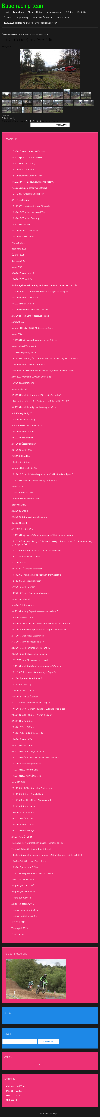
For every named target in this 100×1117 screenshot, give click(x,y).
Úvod (6, 12)
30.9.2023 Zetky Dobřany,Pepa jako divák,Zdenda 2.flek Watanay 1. (43, 370)
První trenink (17, 934)
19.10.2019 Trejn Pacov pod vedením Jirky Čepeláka (36, 574)
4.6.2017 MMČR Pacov (22, 818)
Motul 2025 (16, 267)
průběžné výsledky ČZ (22, 413)
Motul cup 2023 (19, 486)
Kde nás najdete (53, 12)
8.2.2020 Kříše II (19, 523)
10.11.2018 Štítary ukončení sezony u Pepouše (33, 672)
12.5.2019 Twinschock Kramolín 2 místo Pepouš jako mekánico (41, 623)
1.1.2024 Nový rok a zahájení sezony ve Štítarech (34, 340)
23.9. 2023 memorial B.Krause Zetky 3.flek (31, 376)
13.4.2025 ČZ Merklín (43, 17)
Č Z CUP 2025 (17, 254)
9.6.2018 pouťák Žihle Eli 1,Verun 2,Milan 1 (31, 714)
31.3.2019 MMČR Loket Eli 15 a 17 (27, 641)
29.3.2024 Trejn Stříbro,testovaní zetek (30, 315)
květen (35, 1064)
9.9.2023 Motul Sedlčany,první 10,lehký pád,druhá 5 (36, 395)
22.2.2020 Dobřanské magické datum (29, 517)
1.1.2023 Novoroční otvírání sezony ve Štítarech (34, 480)
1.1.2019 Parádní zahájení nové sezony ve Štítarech (36, 666)
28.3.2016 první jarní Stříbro (24, 867)
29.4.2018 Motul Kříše (21, 739)
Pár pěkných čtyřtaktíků (22, 885)
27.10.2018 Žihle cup (21, 684)
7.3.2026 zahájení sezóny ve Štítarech (29, 187)
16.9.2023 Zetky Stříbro (22, 382)
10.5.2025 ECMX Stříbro (22, 236)
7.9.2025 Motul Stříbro (22, 224)
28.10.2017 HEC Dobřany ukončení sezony (31, 788)
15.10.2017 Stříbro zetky (23, 806)
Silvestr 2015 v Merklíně (22, 879)
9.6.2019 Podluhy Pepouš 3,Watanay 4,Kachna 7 (34, 611)
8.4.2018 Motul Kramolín (23, 745)
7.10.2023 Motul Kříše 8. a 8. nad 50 (28, 364)
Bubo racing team (23, 6)
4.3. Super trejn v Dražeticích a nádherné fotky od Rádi (37, 842)
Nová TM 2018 (18, 782)
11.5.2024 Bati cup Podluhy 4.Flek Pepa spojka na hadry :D (39, 291)
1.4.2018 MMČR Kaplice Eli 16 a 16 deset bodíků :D (35, 757)
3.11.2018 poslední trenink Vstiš (26, 678)
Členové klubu (35, 12)
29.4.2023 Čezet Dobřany (23, 443)
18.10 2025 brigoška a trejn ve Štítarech (30, 206)
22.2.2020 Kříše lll (19, 510)
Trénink (69, 12)
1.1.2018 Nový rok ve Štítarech (26, 775)
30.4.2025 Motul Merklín (23, 273)
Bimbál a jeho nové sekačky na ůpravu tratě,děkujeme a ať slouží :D (44, 285)
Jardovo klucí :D (18, 504)
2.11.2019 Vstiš (18, 562)
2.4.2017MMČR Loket (21, 836)
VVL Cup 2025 (18, 242)
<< (11, 1064)
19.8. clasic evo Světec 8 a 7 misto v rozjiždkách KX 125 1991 (40, 401)
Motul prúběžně (19, 389)
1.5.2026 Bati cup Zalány (23, 163)
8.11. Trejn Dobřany (21, 200)
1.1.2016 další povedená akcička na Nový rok (33, 873)
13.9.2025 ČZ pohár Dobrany (25, 218)
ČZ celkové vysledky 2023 (23, 352)
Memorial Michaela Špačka (24, 468)
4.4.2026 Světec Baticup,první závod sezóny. (32, 181)
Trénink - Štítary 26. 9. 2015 (24, 910)
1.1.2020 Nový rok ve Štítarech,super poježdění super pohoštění (42, 535)
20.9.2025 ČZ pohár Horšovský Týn (28, 212)
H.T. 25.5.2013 (18, 922)
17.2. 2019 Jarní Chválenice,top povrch (29, 660)
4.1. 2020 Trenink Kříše (22, 529)
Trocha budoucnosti (21, 897)
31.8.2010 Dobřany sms (22, 605)
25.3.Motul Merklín (20, 456)
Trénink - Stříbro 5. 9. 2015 (24, 916)
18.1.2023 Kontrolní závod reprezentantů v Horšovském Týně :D (42, 474)
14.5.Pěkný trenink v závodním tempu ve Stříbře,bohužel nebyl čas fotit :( (46, 855)
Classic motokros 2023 (22, 492)
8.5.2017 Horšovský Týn (22, 830)
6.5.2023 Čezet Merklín (22, 437)
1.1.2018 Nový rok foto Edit (28, 34)
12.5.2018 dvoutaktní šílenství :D (27, 733)
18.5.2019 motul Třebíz (22, 617)
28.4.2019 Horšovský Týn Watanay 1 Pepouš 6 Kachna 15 (38, 629)
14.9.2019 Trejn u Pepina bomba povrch (30, 593)
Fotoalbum (18, 12)
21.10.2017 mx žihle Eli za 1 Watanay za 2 (31, 800)
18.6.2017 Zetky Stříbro (22, 812)
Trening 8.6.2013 (19, 928)
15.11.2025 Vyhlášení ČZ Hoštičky (27, 193)
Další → (5, 115)
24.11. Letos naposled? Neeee (25, 556)
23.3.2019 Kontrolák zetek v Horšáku (29, 654)
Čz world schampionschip (16, 17)
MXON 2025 (63, 17)
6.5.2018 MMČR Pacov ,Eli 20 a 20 (27, 751)
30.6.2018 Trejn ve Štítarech (24, 696)
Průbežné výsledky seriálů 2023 (26, 425)
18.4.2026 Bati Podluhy (22, 169)
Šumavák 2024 (18, 321)
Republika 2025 (18, 248)
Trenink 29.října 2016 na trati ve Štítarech (31, 849)
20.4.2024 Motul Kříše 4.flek (24, 297)
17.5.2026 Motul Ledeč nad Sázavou (28, 151)
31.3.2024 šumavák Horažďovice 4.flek (29, 309)
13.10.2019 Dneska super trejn (26, 580)
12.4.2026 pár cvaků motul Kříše (26, 175)
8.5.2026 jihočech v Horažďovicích (27, 157)
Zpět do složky (9, 118)
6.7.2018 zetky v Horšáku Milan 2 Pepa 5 (30, 702)
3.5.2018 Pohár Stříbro (22, 721)
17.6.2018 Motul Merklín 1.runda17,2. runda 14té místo (38, 708)
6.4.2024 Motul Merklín (22, 303)
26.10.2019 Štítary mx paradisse (26, 568)
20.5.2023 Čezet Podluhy (23, 419)
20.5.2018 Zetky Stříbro (22, 727)
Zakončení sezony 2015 (22, 903)
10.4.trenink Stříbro (20, 462)
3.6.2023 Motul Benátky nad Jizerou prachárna (33, 407)
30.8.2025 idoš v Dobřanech (24, 230)
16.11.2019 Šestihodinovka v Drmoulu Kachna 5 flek (36, 550)
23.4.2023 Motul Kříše (21, 449)
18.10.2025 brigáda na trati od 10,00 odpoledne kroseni (31, 22)
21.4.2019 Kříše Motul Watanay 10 (27, 635)
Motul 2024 (16, 334)
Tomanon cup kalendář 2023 (25, 498)
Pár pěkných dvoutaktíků (23, 891)
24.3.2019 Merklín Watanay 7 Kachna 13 (30, 647)
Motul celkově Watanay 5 (23, 346)
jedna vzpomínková (20, 599)
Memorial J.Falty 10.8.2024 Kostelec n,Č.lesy (32, 328)
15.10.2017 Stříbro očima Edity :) (27, 794)
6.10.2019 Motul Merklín (23, 586)
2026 (42, 1064)
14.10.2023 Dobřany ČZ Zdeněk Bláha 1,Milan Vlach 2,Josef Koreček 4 (44, 358)
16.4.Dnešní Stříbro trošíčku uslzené (28, 861)
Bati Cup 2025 (18, 261)
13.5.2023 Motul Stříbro (22, 431)
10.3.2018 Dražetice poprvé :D (25, 763)
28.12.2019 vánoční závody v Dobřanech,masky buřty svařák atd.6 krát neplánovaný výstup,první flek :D (51, 543)
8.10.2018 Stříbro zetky (22, 690)
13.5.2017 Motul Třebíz (22, 824)
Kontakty (81, 12)
